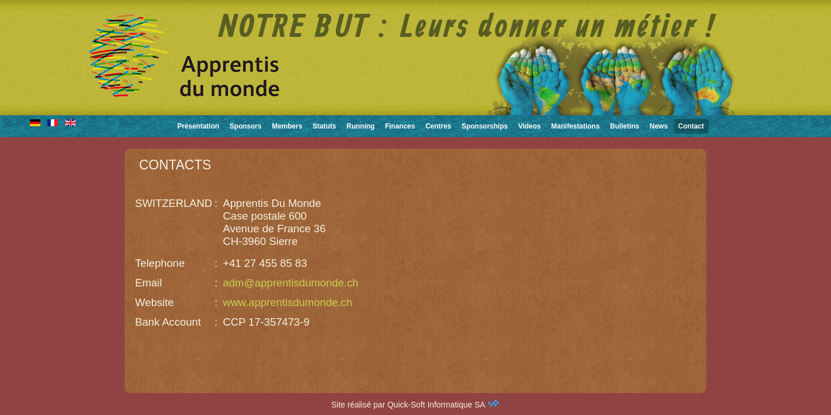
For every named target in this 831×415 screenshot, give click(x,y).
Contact (691, 126)
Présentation (198, 126)
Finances (400, 126)
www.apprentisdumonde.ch (287, 302)
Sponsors (245, 126)
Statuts (324, 126)
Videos (529, 126)
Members (287, 126)
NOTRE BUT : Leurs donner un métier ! (467, 28)
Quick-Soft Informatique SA (443, 404)
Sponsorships (485, 126)
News (659, 126)
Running (361, 126)
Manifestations (575, 126)
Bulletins (624, 126)
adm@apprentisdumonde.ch (290, 283)
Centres (438, 126)
